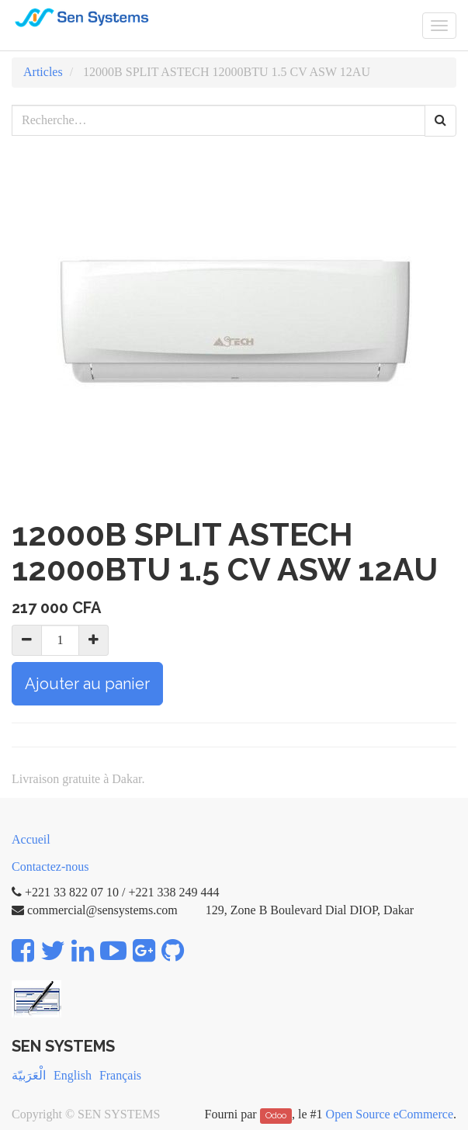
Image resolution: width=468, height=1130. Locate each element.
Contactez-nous (50, 866)
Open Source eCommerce (389, 1114)
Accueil (31, 839)
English (73, 1075)
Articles (43, 71)
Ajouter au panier (87, 683)
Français (120, 1075)
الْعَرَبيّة (29, 1075)
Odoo (275, 1115)
